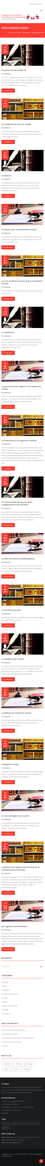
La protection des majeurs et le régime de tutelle (21, 387)
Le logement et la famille (9, 1006)
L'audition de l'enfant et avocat (16, 713)
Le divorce (6, 175)
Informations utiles (38, 33)
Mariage (30, 1064)
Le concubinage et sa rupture (15, 815)
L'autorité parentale (11, 610)
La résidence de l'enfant (12, 659)
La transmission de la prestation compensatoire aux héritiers (16, 503)
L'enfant (4, 986)
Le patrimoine (5, 1014)
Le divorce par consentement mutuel (19, 229)
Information (26, 33)
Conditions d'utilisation (34, 1154)
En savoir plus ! (8, 90)
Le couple (4, 998)
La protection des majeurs (9, 994)
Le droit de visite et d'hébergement (18, 558)
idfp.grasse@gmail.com (13, 1142)
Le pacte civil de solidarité (13, 70)
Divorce (6, 1069)
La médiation (7, 332)
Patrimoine (7, 1064)
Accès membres (36, 4)
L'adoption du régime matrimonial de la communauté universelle (20, 868)
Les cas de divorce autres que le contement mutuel (21, 282)
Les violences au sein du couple (16, 124)
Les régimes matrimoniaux (14, 926)
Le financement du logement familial (19, 440)
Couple (16, 1069)
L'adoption (4, 982)
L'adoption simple (10, 764)
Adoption (26, 1069)
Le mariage (5, 1010)
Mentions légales (6, 1156)
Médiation (19, 1064)
